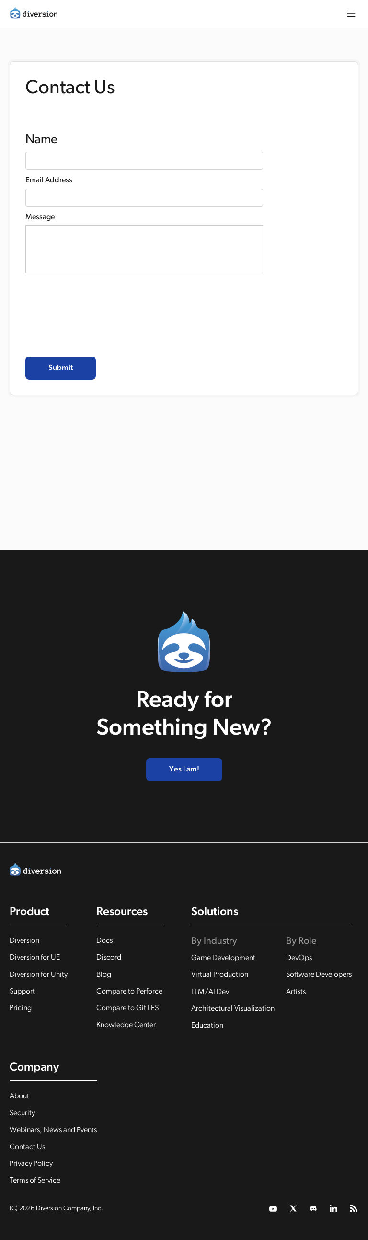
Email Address (48, 180)
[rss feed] (354, 1209)
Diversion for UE (35, 957)
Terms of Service (35, 1180)
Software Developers (319, 975)
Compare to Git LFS (127, 1008)
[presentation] (98, 322)
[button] (351, 14)
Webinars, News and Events (53, 1130)
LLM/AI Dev (210, 992)
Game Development (223, 958)
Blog (103, 975)
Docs (104, 941)
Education (207, 1025)
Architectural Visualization (233, 1009)
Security (22, 1113)
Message (40, 217)
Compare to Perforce (129, 991)
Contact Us (27, 1147)
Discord (108, 957)
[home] (34, 13)
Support (22, 991)
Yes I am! (184, 769)
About (19, 1096)
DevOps (299, 958)
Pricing (21, 1008)
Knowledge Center (126, 1025)
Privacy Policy (31, 1164)
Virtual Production (219, 975)
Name (41, 140)
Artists (296, 992)
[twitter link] (273, 1209)
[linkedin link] (334, 1209)
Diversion (24, 941)
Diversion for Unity (39, 975)
